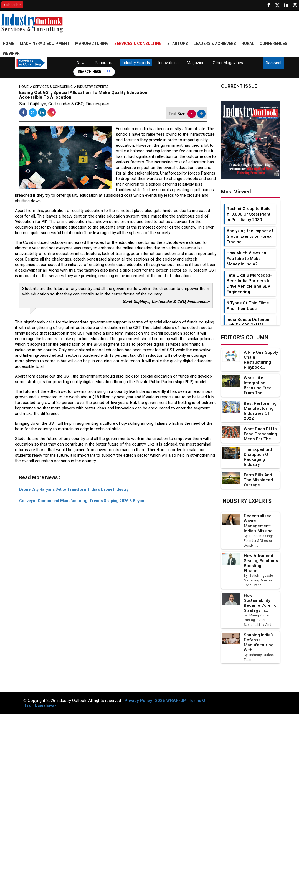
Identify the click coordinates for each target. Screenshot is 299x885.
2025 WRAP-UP (170, 700)
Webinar (11, 53)
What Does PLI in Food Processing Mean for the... (260, 433)
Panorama (104, 62)
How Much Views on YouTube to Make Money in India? (246, 259)
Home (8, 43)
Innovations (168, 62)
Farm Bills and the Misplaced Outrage (258, 479)
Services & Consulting (138, 43)
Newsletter (45, 706)
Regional (273, 62)
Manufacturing (92, 43)
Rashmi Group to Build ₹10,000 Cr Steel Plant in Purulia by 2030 (249, 214)
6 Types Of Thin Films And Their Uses (248, 305)
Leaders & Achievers (215, 43)
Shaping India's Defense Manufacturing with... (258, 643)
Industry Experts (136, 62)
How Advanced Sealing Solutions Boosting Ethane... (261, 563)
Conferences (273, 43)
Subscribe (12, 5)
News (82, 62)
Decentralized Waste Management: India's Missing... (260, 523)
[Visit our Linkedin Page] (286, 5)
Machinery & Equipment (45, 43)
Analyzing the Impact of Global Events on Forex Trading (250, 236)
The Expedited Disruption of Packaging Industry (258, 457)
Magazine (195, 62)
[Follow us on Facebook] (268, 5)
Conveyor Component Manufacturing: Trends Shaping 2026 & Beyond (83, 501)
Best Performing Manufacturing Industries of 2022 (260, 411)
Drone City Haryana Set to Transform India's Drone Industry (73, 489)
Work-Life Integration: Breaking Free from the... (258, 385)
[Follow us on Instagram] (295, 5)
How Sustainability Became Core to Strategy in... (260, 603)
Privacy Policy (138, 700)
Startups (177, 43)
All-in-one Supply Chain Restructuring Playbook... (261, 360)
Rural (248, 43)
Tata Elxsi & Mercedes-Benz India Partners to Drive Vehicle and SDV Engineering (249, 283)
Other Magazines (228, 62)
